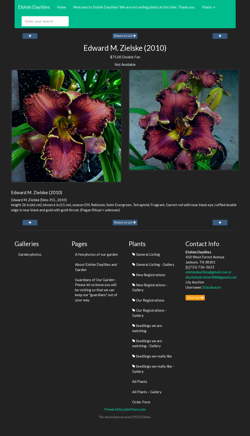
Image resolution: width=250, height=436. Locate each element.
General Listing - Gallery (153, 264)
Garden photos (29, 254)
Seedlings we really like (152, 356)
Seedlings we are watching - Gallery (147, 343)
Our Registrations (148, 300)
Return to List (125, 36)
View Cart (195, 297)
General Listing (146, 254)
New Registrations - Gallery (149, 287)
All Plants (139, 381)
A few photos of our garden (96, 254)
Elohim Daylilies (34, 7)
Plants (208, 7)
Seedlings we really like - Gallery (153, 368)
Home (61, 7)
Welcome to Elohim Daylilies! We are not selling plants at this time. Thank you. (134, 7)
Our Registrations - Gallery (149, 312)
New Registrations (148, 275)
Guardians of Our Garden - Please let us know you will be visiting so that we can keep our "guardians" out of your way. (96, 290)
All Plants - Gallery (147, 392)
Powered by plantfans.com (125, 409)
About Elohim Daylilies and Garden (96, 266)
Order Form (141, 402)
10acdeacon (211, 287)
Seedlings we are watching (147, 328)
